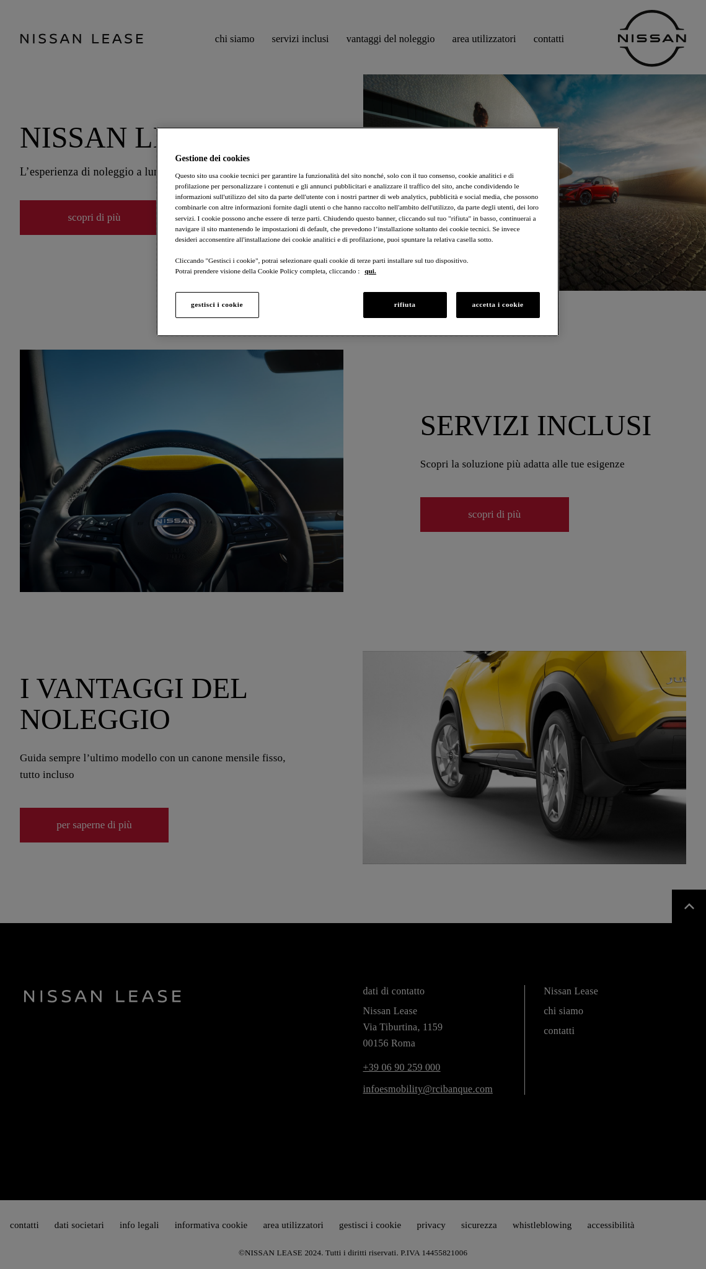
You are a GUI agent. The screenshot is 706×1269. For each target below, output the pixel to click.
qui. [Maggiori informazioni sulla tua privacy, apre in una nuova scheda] (370, 271)
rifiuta (405, 304)
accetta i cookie (497, 304)
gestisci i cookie (217, 304)
